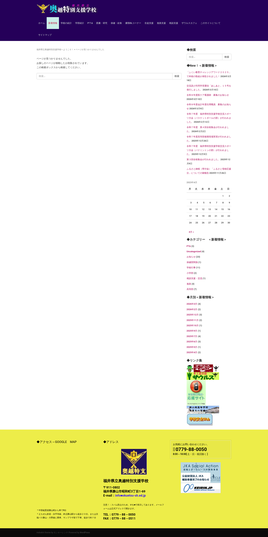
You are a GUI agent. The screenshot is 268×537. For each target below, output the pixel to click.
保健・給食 (116, 23)
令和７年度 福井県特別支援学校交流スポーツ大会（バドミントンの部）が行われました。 (209, 150)
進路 (189, 284)
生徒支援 (149, 23)
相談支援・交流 (194, 278)
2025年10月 (193, 325)
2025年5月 (192, 347)
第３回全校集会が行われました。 (203, 159)
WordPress (85, 532)
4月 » (191, 232)
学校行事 (191, 267)
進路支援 (161, 23)
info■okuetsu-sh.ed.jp (130, 495)
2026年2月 (192, 309)
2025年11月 (193, 320)
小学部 (190, 273)
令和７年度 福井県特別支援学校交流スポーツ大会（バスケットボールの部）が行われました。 (209, 118)
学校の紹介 (66, 23)
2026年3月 (192, 304)
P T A (90, 23)
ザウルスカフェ (189, 23)
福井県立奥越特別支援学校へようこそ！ (55, 49)
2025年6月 (192, 341)
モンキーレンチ (61, 532)
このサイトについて (210, 23)
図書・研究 (101, 23)
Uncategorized (194, 251)
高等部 (190, 289)
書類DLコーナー (133, 23)
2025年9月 (192, 330)
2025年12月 (193, 314)
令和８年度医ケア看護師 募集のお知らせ (208, 95)
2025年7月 (192, 336)
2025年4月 (192, 352)
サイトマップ (45, 35)
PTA (189, 246)
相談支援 (173, 23)
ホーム (41, 23)
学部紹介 (79, 23)
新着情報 (52, 23)
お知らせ (191, 256)
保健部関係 (192, 262)
